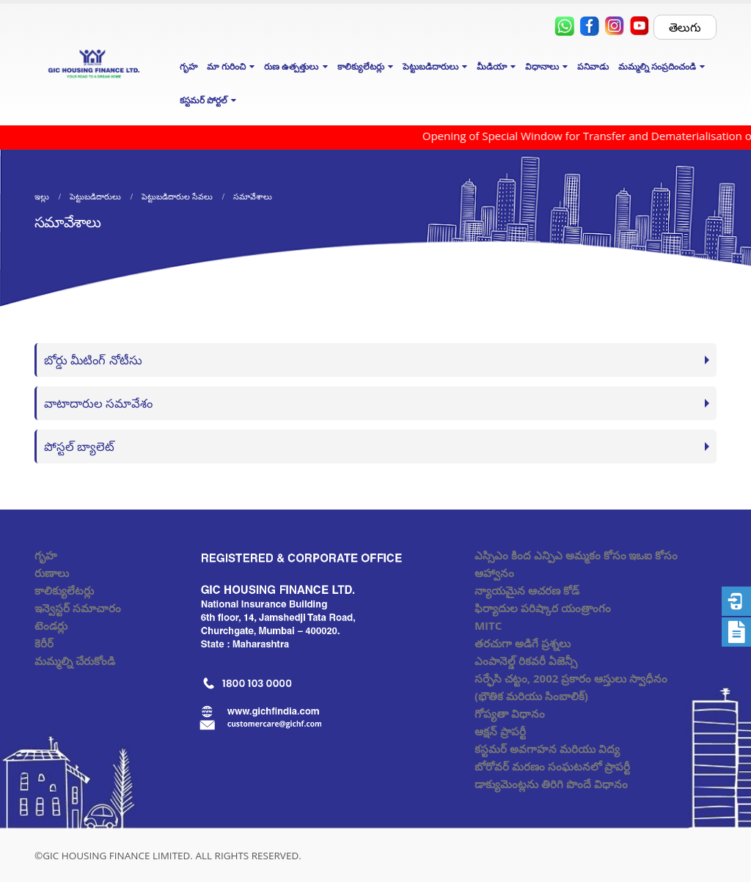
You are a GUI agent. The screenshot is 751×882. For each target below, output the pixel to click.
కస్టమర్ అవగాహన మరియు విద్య (547, 748)
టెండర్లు (50, 625)
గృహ (188, 66)
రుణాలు (51, 572)
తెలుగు (685, 27)
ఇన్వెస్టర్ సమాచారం (77, 607)
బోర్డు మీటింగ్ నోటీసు (93, 359)
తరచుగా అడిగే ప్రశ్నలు (523, 643)
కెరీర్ (44, 643)
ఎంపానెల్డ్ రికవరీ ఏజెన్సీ (526, 660)
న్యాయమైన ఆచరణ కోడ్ (527, 590)
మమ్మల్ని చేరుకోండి (74, 660)
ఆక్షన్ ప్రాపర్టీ (500, 731)
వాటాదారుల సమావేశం (98, 402)
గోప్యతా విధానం (510, 713)
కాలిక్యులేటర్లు (64, 590)
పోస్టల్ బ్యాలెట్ (79, 446)
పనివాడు (593, 66)
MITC (488, 625)
